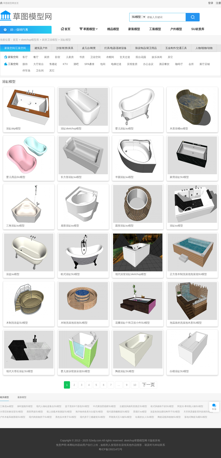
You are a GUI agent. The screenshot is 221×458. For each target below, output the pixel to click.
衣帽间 (110, 57)
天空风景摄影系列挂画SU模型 (198, 411)
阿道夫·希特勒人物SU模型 (190, 406)
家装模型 (134, 29)
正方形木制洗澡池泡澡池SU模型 (188, 274)
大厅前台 (38, 64)
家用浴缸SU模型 (179, 177)
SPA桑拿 (89, 64)
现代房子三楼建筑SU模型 (92, 417)
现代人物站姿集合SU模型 (49, 406)
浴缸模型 (65, 39)
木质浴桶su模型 (179, 128)
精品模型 (113, 29)
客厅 (25, 57)
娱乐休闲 (157, 57)
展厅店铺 (204, 64)
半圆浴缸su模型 (124, 177)
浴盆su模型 (12, 274)
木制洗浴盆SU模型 (17, 322)
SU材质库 (197, 29)
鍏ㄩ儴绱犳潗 (19, 29)
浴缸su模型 (176, 225)
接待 (25, 64)
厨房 (46, 57)
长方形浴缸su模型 (71, 177)
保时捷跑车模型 (25, 406)
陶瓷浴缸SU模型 (124, 371)
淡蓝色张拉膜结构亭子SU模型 (165, 411)
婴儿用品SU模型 (15, 177)
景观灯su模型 (140, 411)
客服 (214, 409)
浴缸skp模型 (13, 128)
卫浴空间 (95, 57)
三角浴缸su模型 (15, 225)
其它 (170, 57)
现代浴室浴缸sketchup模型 (130, 274)
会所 (191, 64)
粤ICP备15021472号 (110, 449)
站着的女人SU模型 (144, 417)
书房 (82, 57)
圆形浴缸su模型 (124, 225)
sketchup (129, 440)
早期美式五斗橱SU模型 (120, 417)
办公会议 (148, 64)
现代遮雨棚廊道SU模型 (118, 411)
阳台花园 (141, 57)
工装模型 (155, 29)
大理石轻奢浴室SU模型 (11, 411)
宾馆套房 (132, 64)
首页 (65, 29)
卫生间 (40, 70)
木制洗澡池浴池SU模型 (74, 322)
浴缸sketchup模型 (71, 128)
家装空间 (11, 57)
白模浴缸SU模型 (179, 371)
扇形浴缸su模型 (70, 225)
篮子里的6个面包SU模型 (77, 406)
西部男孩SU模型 (35, 411)
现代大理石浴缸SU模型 (19, 371)
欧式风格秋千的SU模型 (162, 406)
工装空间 (11, 64)
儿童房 (70, 57)
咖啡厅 (179, 64)
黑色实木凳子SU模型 (65, 417)
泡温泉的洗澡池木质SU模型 (186, 322)
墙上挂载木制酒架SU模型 (59, 411)
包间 (102, 64)
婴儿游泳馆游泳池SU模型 (75, 371)
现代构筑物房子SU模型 (40, 417)
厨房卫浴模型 (49, 39)
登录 (210, 2)
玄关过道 (125, 57)
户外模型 (176, 29)
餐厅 (35, 57)
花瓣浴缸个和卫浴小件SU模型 (132, 322)
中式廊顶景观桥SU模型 (104, 406)
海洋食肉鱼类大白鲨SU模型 (89, 411)
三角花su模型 (6, 406)
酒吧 (76, 64)
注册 (218, 2)
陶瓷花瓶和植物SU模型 (169, 417)
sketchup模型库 (30, 39)
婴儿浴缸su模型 (124, 128)
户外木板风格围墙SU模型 (12, 417)
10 (134, 384)
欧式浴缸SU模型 (70, 274)
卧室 (57, 57)
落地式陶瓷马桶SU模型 (195, 417)
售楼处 (53, 64)
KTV (65, 64)
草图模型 (89, 29)
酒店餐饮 (164, 64)
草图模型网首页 (9, 3)
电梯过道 (116, 64)
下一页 (148, 384)
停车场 (26, 70)
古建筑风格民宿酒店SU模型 (133, 406)
